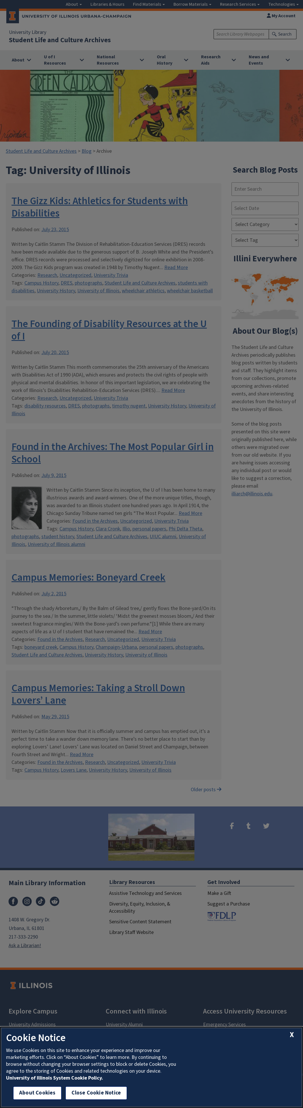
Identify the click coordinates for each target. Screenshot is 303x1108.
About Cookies (37, 1093)
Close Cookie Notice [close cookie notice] (96, 1093)
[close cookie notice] (291, 1035)
